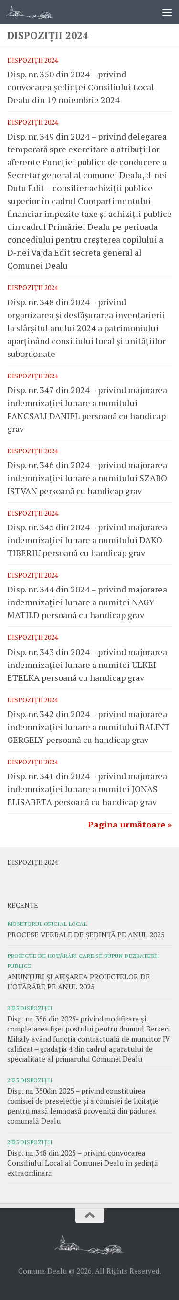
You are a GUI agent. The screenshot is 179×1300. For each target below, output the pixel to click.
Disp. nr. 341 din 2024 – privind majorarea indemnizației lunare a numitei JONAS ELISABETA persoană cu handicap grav (87, 788)
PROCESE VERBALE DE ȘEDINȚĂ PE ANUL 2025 (86, 934)
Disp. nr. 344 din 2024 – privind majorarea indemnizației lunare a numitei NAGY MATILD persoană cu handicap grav (87, 602)
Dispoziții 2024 (32, 59)
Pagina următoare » (130, 824)
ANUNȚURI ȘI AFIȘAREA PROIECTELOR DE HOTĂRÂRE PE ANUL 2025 (78, 981)
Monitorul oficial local (47, 923)
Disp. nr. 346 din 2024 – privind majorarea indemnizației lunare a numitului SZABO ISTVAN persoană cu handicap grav (87, 477)
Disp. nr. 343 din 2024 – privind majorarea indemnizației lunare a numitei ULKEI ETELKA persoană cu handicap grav (87, 664)
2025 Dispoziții (30, 1007)
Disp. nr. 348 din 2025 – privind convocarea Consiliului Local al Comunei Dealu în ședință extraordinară (82, 1163)
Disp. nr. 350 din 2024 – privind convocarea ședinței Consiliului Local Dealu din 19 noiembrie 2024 (80, 87)
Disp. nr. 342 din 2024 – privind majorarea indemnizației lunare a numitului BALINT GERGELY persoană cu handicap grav (88, 726)
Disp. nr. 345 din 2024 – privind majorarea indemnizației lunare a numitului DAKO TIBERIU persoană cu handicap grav (87, 540)
